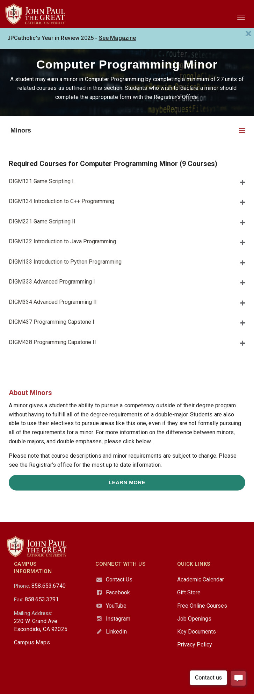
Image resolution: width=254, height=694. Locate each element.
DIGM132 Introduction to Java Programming (62, 241)
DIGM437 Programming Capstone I (51, 322)
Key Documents (196, 631)
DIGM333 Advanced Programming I (52, 281)
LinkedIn (116, 631)
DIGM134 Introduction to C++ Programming (61, 201)
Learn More (127, 482)
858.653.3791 (42, 599)
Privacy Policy (194, 644)
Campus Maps (32, 642)
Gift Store (189, 592)
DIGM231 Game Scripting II (42, 221)
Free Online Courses (202, 605)
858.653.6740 (48, 585)
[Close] (248, 34)
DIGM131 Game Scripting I (41, 181)
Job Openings (194, 618)
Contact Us (119, 579)
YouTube (116, 605)
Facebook (118, 592)
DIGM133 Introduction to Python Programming (65, 261)
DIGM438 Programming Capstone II (52, 342)
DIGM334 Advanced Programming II (53, 302)
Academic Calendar (200, 579)
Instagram (118, 618)
